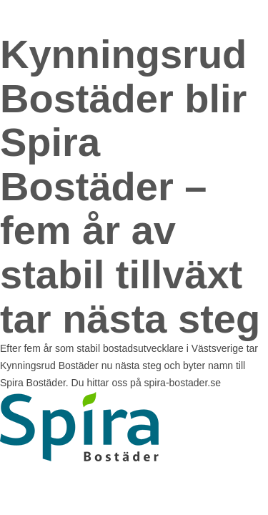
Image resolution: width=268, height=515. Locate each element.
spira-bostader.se (182, 382)
